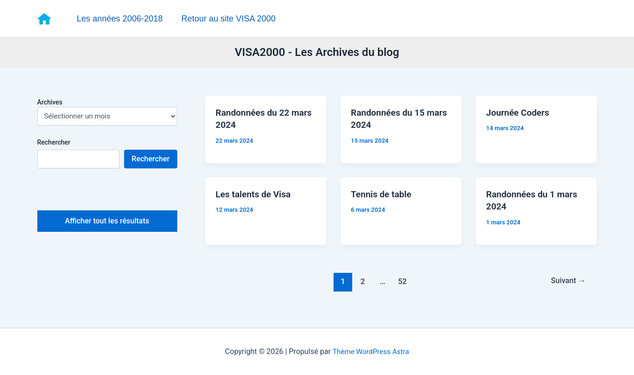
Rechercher (53, 143)
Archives (50, 103)
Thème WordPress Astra (370, 351)
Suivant (567, 287)
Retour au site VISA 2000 (226, 18)
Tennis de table (384, 198)
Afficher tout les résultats (107, 222)
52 (401, 287)
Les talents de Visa (256, 198)
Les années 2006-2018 (119, 18)
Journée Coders (521, 115)
